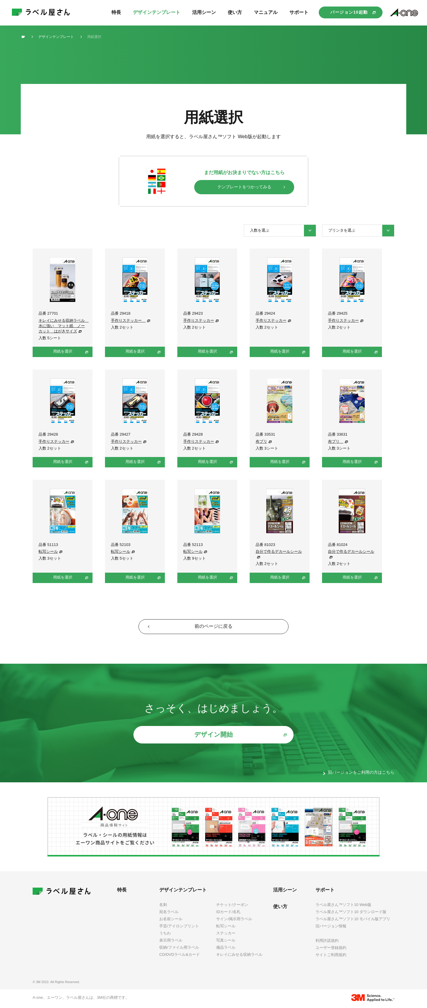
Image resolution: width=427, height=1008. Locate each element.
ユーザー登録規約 (331, 949)
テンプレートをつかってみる (244, 186)
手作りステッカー (128, 320)
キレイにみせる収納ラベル (239, 956)
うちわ (165, 934)
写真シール (225, 941)
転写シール (48, 551)
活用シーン (285, 891)
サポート (325, 891)
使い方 (280, 907)
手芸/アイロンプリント (179, 927)
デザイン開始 (213, 735)
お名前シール (170, 920)
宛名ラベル (169, 913)
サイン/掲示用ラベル (234, 920)
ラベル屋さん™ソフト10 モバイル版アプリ (353, 920)
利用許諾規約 (327, 941)
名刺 (163, 906)
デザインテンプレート (183, 891)
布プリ (261, 441)
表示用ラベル (170, 941)
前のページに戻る (213, 627)
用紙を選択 (62, 351)
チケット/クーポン (232, 906)
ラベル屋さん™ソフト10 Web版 (343, 906)
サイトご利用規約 (331, 956)
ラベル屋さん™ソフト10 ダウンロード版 (351, 913)
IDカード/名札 (228, 913)
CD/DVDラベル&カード (179, 956)
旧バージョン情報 (331, 927)
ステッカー (225, 934)
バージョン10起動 (349, 12)
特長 (122, 891)
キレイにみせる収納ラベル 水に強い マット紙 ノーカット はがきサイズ (64, 325)
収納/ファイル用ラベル (179, 949)
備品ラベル (225, 949)
